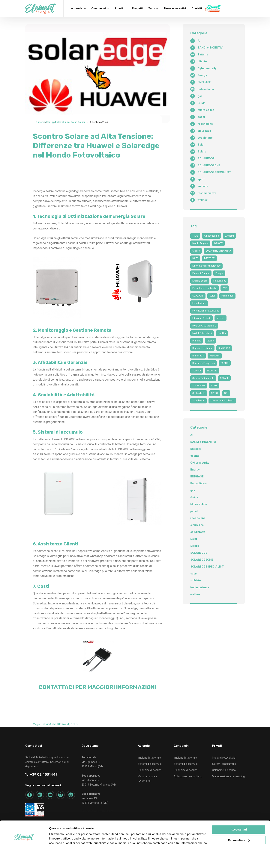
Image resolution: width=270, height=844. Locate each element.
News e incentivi (175, 8)
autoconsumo (211, 236)
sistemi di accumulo (203, 378)
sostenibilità (198, 393)
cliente (196, 250)
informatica (227, 295)
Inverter (220, 318)
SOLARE (224, 378)
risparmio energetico (203, 363)
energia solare (199, 280)
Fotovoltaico (62, 122)
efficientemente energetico (206, 265)
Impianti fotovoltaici (149, 757)
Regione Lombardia (202, 348)
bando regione (200, 243)
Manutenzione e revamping (228, 776)
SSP (226, 393)
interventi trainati (201, 318)
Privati (119, 8)
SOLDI (74, 724)
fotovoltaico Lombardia (204, 288)
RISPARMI (63, 724)
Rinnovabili (198, 355)
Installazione (199, 303)
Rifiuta (238, 829)
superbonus (198, 400)
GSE (225, 288)
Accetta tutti (239, 808)
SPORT (214, 393)
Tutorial (153, 8)
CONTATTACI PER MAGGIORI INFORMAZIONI (97, 687)
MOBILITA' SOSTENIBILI (204, 325)
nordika (222, 333)
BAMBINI (229, 236)
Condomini (98, 8)
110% (195, 236)
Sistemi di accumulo (150, 763)
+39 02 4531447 (41, 774)
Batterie (40, 122)
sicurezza (212, 370)
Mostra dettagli (59, 836)
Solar (74, 122)
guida (212, 295)
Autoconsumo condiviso (188, 776)
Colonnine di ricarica (149, 770)
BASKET (218, 243)
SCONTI (225, 363)
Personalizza (239, 818)
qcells (210, 340)
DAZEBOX (209, 258)
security (196, 370)
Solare (82, 122)
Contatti (196, 8)
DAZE (195, 258)
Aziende (76, 8)
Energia (219, 273)
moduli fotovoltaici (202, 333)
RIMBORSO (224, 348)
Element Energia (200, 273)
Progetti (137, 8)
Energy (50, 122)
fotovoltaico (219, 280)
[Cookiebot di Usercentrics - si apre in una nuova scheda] (24, 837)
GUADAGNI (49, 724)
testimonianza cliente (222, 400)
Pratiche (196, 340)
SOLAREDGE (198, 385)
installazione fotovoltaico (205, 310)
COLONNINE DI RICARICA (218, 250)
